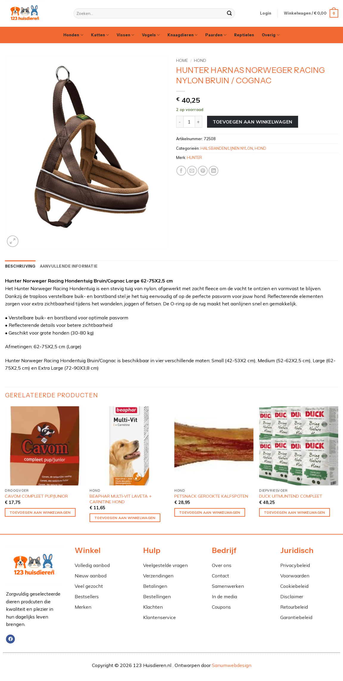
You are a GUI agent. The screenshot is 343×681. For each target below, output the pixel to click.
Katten (100, 35)
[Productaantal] (189, 122)
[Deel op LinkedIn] (213, 171)
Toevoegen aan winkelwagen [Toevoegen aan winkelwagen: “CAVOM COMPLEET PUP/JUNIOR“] (40, 512)
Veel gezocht (89, 586)
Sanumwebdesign (231, 665)
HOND (200, 60)
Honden (73, 35)
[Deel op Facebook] (181, 171)
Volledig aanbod (92, 565)
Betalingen (155, 586)
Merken (83, 607)
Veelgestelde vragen (165, 565)
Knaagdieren (182, 35)
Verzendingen (158, 576)
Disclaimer (291, 596)
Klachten (153, 607)
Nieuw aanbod (90, 576)
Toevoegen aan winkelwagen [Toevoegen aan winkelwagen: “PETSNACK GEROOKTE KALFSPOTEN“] (209, 512)
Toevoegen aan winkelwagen (252, 122)
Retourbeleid (294, 607)
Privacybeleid (295, 565)
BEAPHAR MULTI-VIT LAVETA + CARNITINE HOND (121, 498)
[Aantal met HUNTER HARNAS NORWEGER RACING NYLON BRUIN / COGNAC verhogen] (198, 122)
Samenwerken (228, 586)
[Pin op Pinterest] (203, 171)
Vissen (125, 35)
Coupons (221, 607)
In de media (224, 596)
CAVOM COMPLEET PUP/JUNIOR (36, 496)
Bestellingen (157, 596)
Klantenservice (159, 617)
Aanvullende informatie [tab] (69, 266)
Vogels (151, 35)
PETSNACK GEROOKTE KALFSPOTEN (211, 496)
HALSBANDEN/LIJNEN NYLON (227, 148)
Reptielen (244, 35)
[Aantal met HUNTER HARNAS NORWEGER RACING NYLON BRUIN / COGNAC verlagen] (179, 122)
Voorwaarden (294, 576)
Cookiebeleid (294, 586)
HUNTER (194, 157)
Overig (270, 35)
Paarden (215, 35)
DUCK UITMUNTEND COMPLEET (290, 496)
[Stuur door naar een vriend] (192, 171)
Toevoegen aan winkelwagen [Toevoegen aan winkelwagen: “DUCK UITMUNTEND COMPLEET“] (294, 512)
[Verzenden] (230, 13)
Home (182, 60)
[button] (265, 13)
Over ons (221, 565)
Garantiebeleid (296, 617)
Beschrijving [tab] (20, 266)
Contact (220, 576)
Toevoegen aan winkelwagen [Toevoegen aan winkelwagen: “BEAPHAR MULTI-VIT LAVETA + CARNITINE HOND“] (125, 518)
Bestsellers (87, 596)
